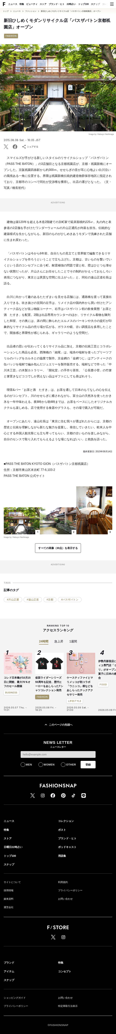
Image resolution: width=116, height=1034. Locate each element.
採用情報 (8, 890)
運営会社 (8, 907)
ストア (43, 4)
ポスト (62, 829)
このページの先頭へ (58, 724)
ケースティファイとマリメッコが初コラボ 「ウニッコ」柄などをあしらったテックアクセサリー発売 (80, 686)
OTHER (71, 764)
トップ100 (83, 4)
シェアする (30, 146)
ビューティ (31, 4)
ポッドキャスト (67, 847)
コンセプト (64, 971)
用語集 (62, 855)
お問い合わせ (65, 898)
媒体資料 (8, 898)
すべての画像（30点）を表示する (58, 548)
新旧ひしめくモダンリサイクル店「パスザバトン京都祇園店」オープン (71, 11)
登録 (88, 764)
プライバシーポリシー (70, 890)
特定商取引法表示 (68, 1006)
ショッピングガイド (15, 997)
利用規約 (63, 882)
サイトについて (12, 882)
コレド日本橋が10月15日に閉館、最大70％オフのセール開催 (17, 682)
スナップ (95, 4)
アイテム (9, 971)
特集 (21, 4)
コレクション (66, 820)
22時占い (71, 4)
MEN (29, 764)
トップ (6, 11)
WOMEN (49, 764)
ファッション (30, 11)
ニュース (12, 4)
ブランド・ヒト (56, 4)
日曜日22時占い (13, 847)
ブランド (9, 962)
